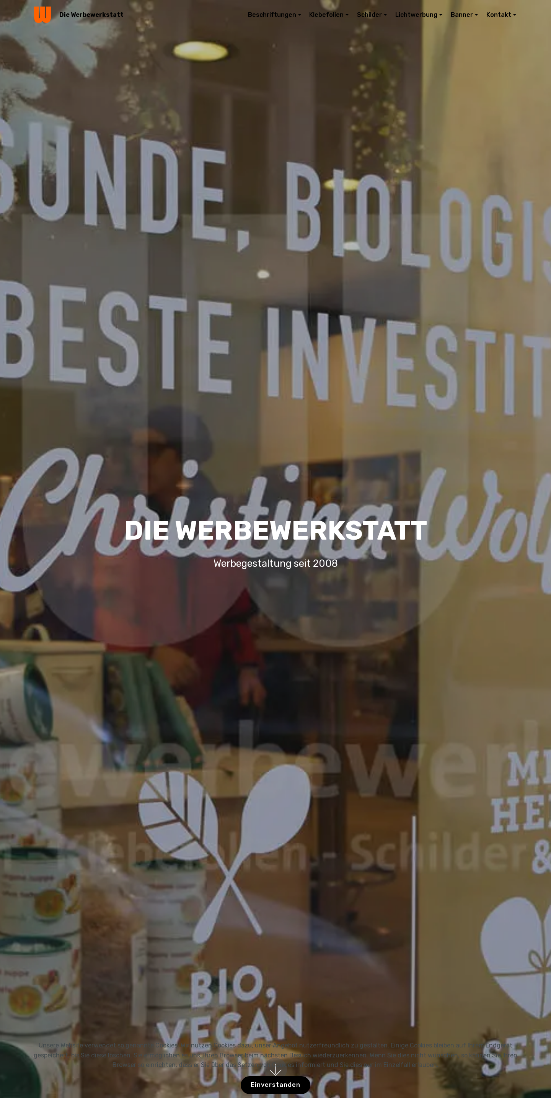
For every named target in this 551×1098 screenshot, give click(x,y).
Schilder (369, 14)
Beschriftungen (272, 14)
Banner (462, 14)
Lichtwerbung (416, 14)
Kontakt (498, 14)
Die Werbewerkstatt (91, 14)
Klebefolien (326, 14)
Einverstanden (275, 1084)
